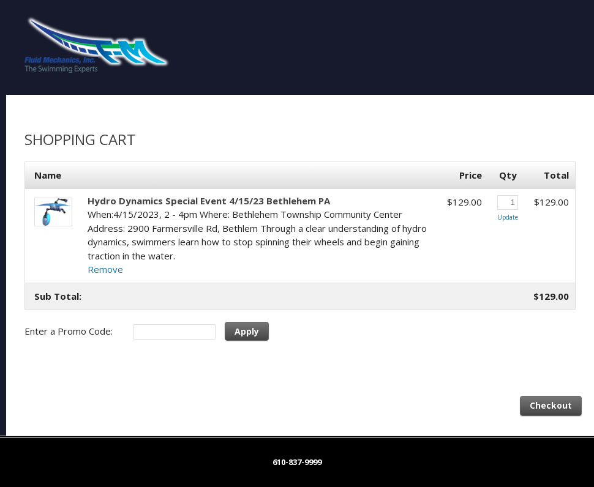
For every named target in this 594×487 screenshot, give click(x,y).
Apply (247, 331)
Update (507, 217)
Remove (105, 269)
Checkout (551, 405)
